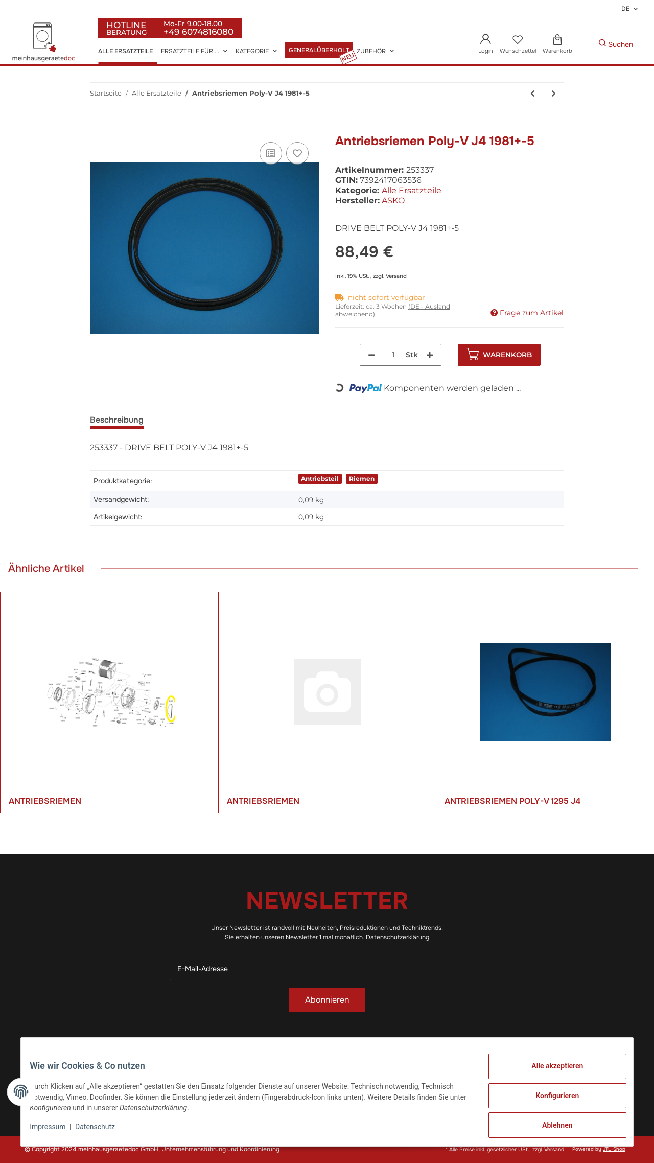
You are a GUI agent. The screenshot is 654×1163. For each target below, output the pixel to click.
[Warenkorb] (557, 44)
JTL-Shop (614, 1149)
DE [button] (625, 9)
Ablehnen (549, 1127)
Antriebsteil (320, 478)
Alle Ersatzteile (411, 190)
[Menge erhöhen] (429, 354)
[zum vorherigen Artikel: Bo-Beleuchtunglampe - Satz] (532, 94)
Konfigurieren (549, 1100)
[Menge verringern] (371, 354)
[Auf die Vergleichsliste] (271, 153)
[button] (486, 44)
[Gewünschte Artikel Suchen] (583, 45)
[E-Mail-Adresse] (327, 969)
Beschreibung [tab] (117, 419)
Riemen (362, 478)
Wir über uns (356, 1053)
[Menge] (393, 354)
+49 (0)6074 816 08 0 (95, 1052)
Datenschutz (205, 1053)
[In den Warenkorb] (98, 128)
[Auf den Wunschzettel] (297, 153)
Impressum (55, 1131)
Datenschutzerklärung (397, 937)
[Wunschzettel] (517, 44)
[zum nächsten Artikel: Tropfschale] (553, 94)
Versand (396, 276)
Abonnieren (327, 999)
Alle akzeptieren (549, 1073)
